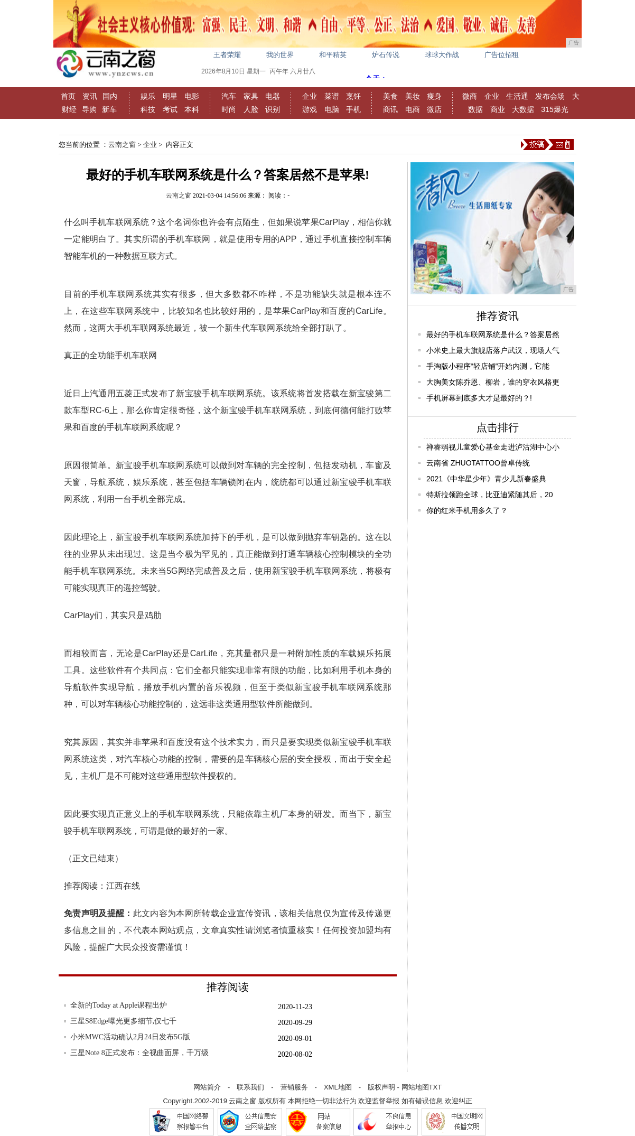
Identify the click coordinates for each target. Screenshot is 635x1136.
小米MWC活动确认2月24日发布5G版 (130, 1037)
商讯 (390, 109)
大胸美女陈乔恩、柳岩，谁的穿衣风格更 (492, 382)
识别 (272, 109)
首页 (68, 96)
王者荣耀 (227, 55)
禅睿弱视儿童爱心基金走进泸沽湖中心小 (492, 447)
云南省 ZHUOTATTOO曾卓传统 (478, 463)
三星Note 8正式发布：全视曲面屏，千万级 (139, 1053)
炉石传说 (385, 55)
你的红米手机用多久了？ (467, 510)
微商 (469, 96)
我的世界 (280, 55)
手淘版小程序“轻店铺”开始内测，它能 (487, 366)
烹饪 (353, 96)
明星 (170, 96)
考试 (170, 109)
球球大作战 (442, 55)
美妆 (412, 96)
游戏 (309, 109)
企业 (309, 96)
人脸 (251, 109)
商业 (497, 109)
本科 (191, 109)
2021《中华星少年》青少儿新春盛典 (486, 478)
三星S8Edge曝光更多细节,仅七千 (123, 1021)
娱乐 (148, 96)
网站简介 (207, 1087)
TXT (435, 1087)
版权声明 (381, 1087)
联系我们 (250, 1087)
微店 (434, 109)
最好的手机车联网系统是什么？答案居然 (492, 334)
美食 (390, 96)
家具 (251, 96)
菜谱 (331, 96)
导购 (89, 109)
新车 (109, 109)
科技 (148, 109)
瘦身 (434, 96)
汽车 (228, 96)
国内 (109, 96)
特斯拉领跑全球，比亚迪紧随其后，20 (489, 494)
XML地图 (338, 1087)
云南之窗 (122, 144)
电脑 (331, 109)
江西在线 (123, 885)
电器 (272, 96)
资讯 (89, 96)
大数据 (523, 109)
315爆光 (554, 109)
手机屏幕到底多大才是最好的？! (479, 398)
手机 (353, 109)
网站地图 (415, 1087)
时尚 (228, 109)
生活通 (517, 96)
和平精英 (333, 55)
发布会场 (550, 96)
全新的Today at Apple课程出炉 (118, 1005)
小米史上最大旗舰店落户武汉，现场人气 (492, 350)
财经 (69, 109)
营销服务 (294, 1087)
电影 (191, 96)
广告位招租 (501, 55)
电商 (412, 109)
